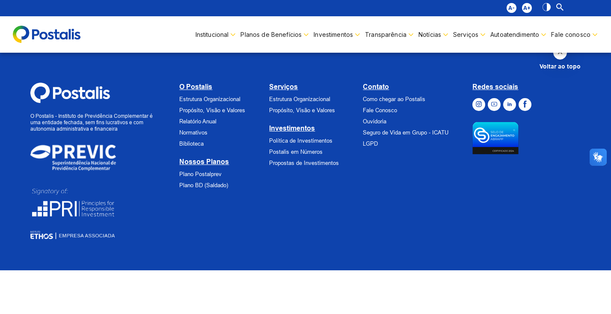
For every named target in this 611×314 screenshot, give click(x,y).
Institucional (212, 34)
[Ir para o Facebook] (525, 104)
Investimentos (333, 34)
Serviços (283, 87)
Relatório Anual (198, 121)
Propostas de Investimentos (304, 162)
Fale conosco (570, 34)
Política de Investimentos (300, 140)
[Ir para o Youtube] (494, 104)
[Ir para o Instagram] (478, 104)
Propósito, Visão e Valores (212, 110)
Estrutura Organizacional (209, 99)
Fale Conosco (380, 110)
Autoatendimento (514, 34)
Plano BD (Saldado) (203, 185)
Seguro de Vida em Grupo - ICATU (405, 132)
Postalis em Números (296, 151)
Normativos (193, 132)
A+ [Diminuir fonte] (527, 8)
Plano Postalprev (200, 173)
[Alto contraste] (547, 8)
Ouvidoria (374, 121)
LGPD (370, 143)
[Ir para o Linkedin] (509, 104)
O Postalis (195, 87)
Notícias (429, 34)
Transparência (385, 34)
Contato (376, 87)
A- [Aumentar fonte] (511, 8)
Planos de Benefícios (271, 34)
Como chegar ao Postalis (394, 99)
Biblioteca (191, 143)
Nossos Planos (204, 162)
